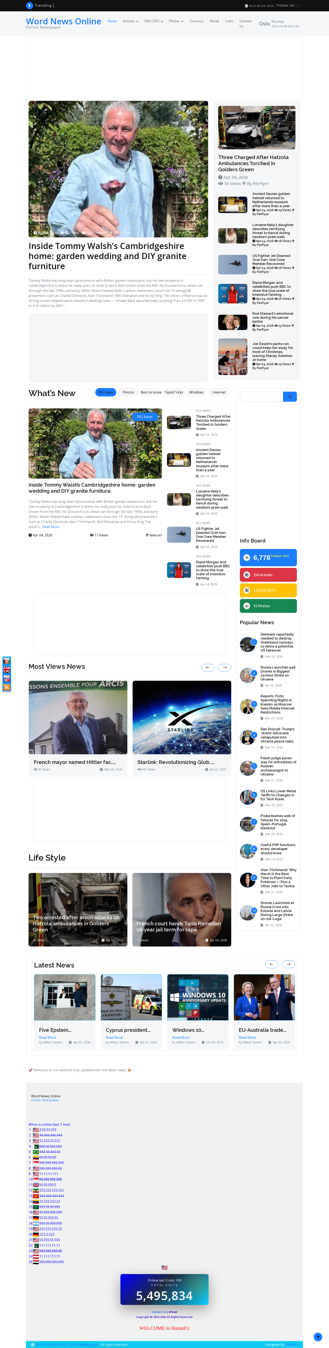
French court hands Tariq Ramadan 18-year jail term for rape (179, 926)
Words (214, 21)
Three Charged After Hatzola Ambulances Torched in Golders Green (253, 163)
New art (154, 535)
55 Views (42, 769)
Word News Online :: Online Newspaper (65, 1344)
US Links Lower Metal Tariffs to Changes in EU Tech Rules (278, 795)
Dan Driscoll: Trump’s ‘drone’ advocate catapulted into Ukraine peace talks (277, 735)
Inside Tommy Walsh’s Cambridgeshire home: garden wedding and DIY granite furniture (108, 256)
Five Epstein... (55, 1030)
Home (112, 21)
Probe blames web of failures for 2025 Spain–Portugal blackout (278, 822)
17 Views (70, 232)
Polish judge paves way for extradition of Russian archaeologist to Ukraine (278, 766)
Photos (174, 21)
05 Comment (94, 232)
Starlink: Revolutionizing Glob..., (176, 762)
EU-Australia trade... (262, 1030)
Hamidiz (291, 1344)
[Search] (261, 397)
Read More (50, 526)
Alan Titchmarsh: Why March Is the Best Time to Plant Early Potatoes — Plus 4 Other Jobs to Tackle (279, 878)
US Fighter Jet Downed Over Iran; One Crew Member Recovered (273, 264)
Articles (128, 21)
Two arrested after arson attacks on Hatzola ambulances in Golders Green (76, 923)
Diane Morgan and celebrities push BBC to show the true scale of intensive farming (273, 293)
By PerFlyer (120, 232)
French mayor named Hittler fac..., (74, 762)
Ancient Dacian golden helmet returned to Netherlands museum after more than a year (273, 204)
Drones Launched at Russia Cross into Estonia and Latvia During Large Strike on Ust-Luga (277, 911)
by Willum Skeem (50, 1042)
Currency (197, 21)
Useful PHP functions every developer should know (278, 849)
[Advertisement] (155, 68)
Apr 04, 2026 (45, 232)
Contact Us (246, 23)
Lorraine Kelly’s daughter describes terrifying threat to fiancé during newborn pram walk (273, 235)
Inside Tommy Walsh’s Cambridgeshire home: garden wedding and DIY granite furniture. (92, 488)
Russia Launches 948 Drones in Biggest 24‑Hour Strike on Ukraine (278, 673)
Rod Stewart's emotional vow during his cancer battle (273, 322)
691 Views (146, 769)
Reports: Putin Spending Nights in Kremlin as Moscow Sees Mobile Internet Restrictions (278, 704)
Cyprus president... (128, 1030)
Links (229, 21)
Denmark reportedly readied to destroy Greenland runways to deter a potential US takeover (277, 642)
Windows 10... (188, 1030)
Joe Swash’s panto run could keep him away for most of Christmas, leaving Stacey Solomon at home (273, 356)
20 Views (39, 940)
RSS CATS (152, 21)
